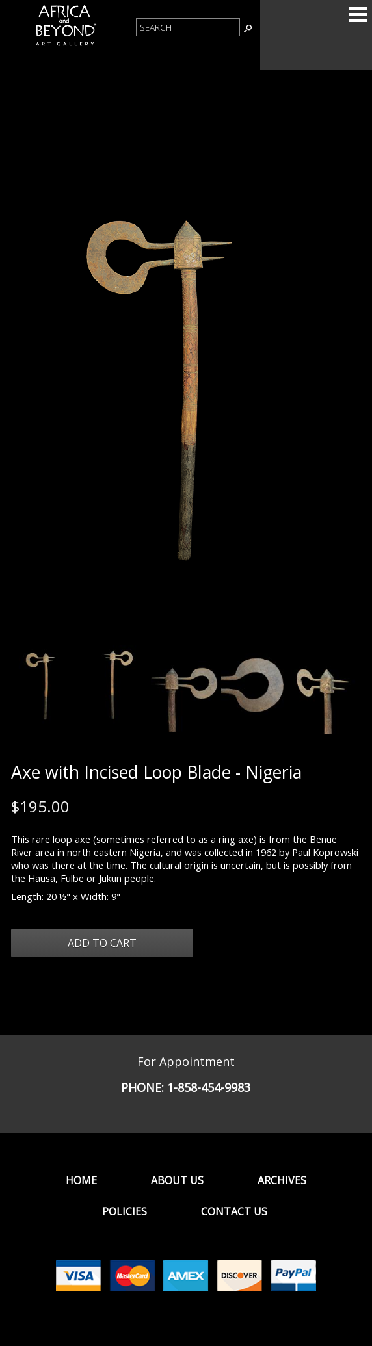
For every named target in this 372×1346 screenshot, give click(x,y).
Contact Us (234, 1211)
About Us (177, 1180)
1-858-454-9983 (208, 1087)
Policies (124, 1211)
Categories (357, 14)
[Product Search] (188, 27)
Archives (282, 1180)
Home (81, 1180)
